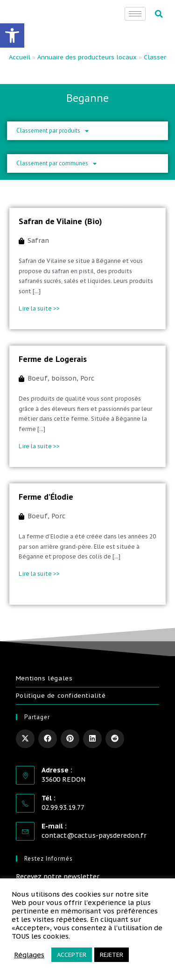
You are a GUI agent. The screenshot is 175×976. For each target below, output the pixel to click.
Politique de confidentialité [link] (61, 696)
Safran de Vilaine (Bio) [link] (60, 221)
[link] (12, 35)
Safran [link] (38, 240)
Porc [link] (87, 378)
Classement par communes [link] (56, 163)
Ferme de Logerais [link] (53, 359)
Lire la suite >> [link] (39, 308)
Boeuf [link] (38, 378)
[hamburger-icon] (135, 14)
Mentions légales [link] (44, 678)
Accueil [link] (19, 57)
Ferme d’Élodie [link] (46, 496)
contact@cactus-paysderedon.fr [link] (94, 835)
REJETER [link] (111, 955)
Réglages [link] (29, 955)
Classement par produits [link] (52, 131)
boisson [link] (64, 378)
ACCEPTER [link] (71, 955)
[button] (159, 14)
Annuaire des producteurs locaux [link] (87, 57)
